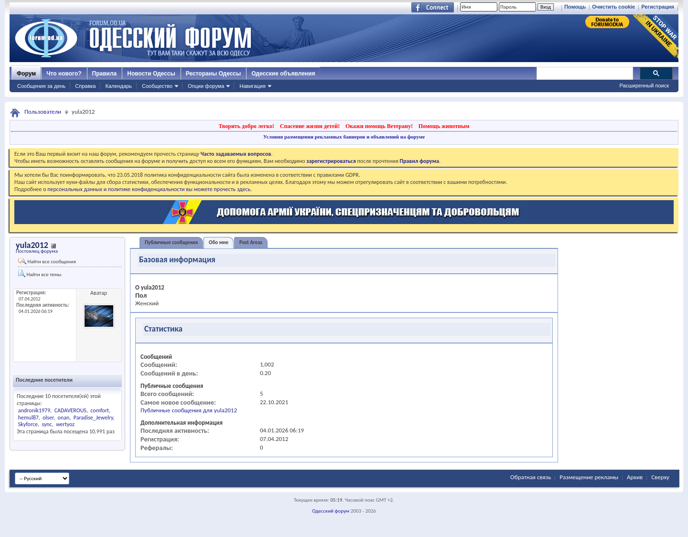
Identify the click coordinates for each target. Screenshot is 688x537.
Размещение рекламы (588, 477)
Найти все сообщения (47, 261)
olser (48, 417)
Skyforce (28, 424)
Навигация (252, 86)
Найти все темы (39, 273)
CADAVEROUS (70, 410)
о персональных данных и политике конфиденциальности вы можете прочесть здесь (146, 189)
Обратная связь (530, 477)
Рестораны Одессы (213, 73)
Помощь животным (444, 126)
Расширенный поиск (644, 85)
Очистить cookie (613, 7)
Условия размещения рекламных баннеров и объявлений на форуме (344, 137)
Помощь (575, 7)
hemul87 (28, 417)
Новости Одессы (151, 73)
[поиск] (584, 73)
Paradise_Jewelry (93, 417)
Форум (26, 73)
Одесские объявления (283, 73)
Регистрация (657, 7)
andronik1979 (34, 410)
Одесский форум (330, 511)
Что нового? (63, 73)
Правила (104, 73)
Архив (635, 477)
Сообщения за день (41, 86)
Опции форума (206, 86)
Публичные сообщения (171, 242)
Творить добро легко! (246, 126)
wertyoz (65, 424)
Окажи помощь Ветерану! (379, 126)
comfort (99, 410)
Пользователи (42, 111)
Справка (85, 86)
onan (64, 417)
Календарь (118, 86)
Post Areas (250, 242)
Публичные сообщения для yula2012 (188, 410)
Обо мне (218, 242)
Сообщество (157, 86)
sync (47, 424)
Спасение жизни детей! (310, 126)
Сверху (660, 477)
